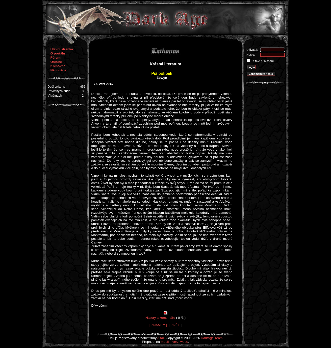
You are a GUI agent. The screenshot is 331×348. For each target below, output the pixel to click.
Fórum (56, 57)
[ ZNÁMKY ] (158, 325)
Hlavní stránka (62, 49)
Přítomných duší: (59, 91)
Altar (160, 338)
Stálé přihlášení (263, 61)
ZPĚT (175, 325)
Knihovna (58, 66)
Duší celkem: (56, 86)
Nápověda (58, 70)
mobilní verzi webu (174, 342)
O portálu (58, 53)
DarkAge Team (212, 338)
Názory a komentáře (160, 318)
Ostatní (56, 62)
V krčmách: (55, 95)
